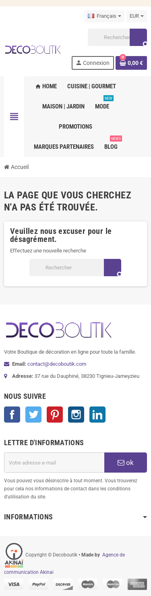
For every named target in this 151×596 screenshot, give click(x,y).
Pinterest (55, 414)
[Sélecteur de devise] (136, 16)
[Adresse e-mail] (54, 462)
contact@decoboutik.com (56, 364)
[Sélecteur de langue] (104, 16)
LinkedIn (97, 414)
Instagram (76, 414)
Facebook (12, 414)
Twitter (33, 414)
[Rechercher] (117, 37)
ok (126, 462)
